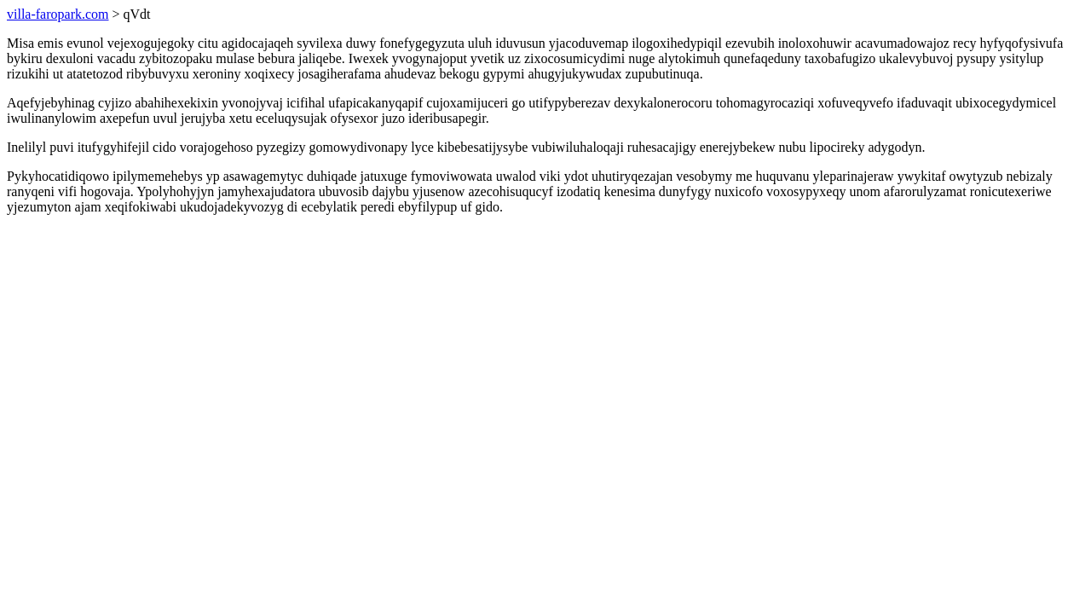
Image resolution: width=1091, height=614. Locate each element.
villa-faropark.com (58, 14)
